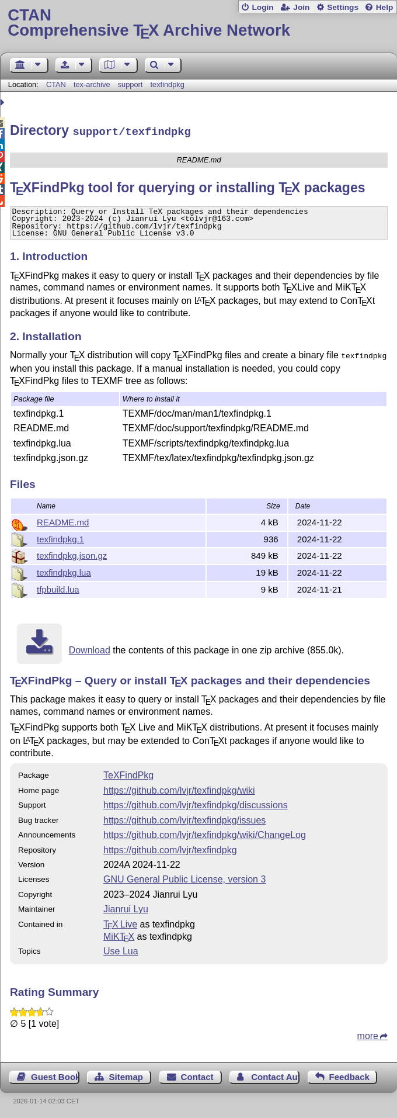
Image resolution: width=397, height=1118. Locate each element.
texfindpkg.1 (60, 537)
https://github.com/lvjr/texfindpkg (170, 848)
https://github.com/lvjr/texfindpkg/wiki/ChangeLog (204, 833)
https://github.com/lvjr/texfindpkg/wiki (179, 789)
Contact (197, 1075)
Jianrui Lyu (125, 907)
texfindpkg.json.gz (72, 554)
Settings (342, 7)
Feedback (349, 1075)
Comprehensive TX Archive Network (198, 23)
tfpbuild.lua (58, 588)
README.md (63, 520)
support (130, 84)
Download (89, 648)
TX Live (120, 922)
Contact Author (275, 1075)
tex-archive (92, 84)
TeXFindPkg (128, 773)
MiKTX (118, 935)
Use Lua (120, 949)
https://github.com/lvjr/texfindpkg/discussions (195, 803)
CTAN (56, 84)
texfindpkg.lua (64, 571)
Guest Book (55, 1075)
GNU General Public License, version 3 (184, 877)
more (367, 1034)
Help (384, 7)
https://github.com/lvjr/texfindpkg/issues (184, 818)
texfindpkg (167, 84)
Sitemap (126, 1075)
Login (262, 7)
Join (301, 7)
